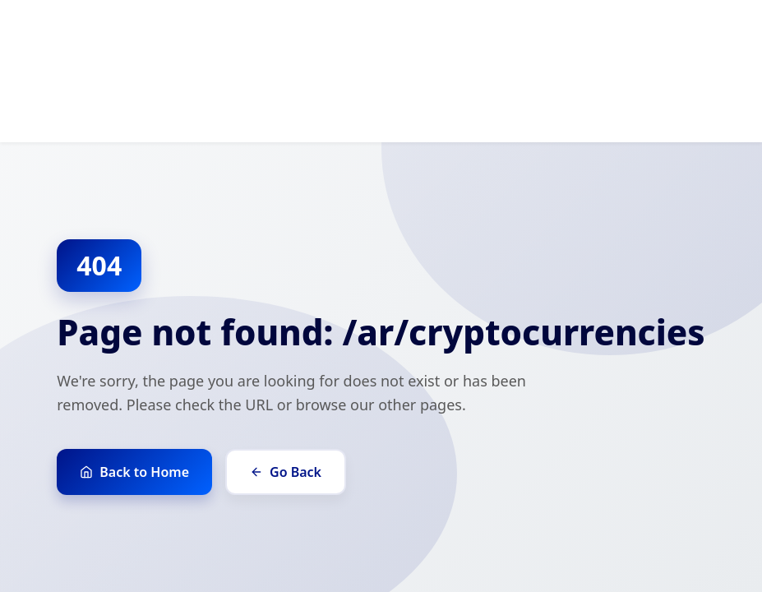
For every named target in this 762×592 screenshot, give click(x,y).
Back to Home (134, 472)
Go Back (285, 472)
